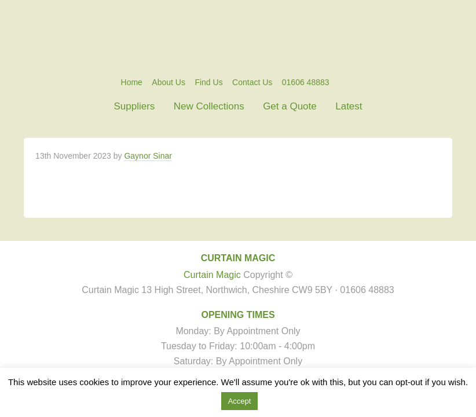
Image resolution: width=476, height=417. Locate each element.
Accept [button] (239, 401)
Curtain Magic (238, 37)
